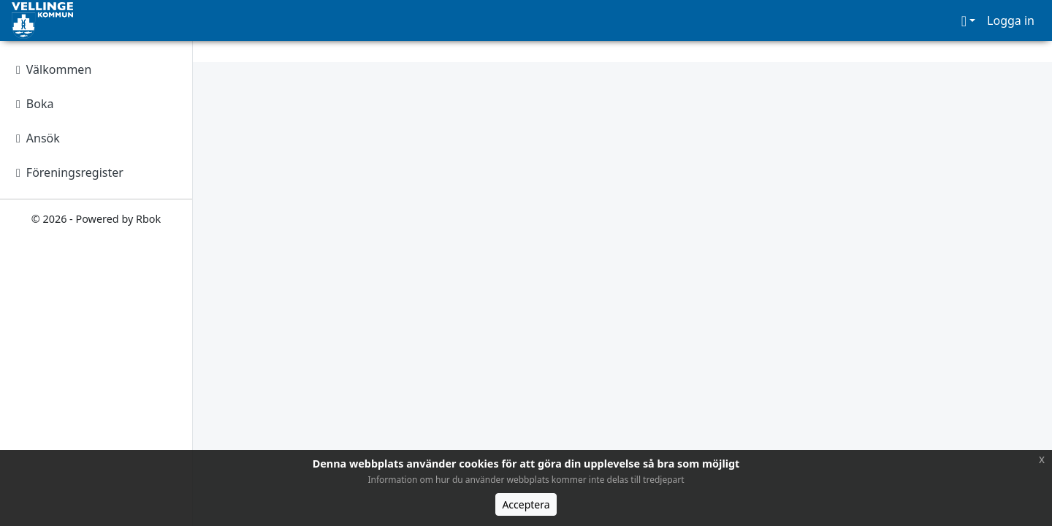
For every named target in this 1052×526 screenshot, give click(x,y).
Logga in (1010, 20)
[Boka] (96, 103)
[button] (968, 20)
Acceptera (525, 504)
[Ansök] (96, 138)
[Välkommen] (96, 69)
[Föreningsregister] (96, 172)
